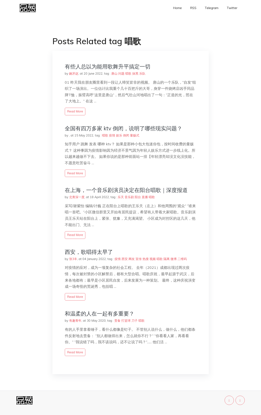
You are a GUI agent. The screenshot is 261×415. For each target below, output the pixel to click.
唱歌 (128, 73)
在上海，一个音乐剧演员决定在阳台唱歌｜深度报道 (126, 190)
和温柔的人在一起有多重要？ (99, 313)
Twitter (232, 8)
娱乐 (119, 135)
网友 (132, 259)
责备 (117, 321)
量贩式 (134, 135)
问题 (121, 73)
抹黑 (135, 73)
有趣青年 (75, 321)
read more (75, 111)
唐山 (114, 73)
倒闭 (126, 135)
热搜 (146, 259)
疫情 (112, 135)
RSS (193, 8)
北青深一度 (77, 197)
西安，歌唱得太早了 (89, 252)
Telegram (211, 8)
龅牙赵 (73, 73)
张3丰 (73, 259)
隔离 (167, 259)
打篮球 (126, 321)
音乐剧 (129, 197)
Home (177, 8)
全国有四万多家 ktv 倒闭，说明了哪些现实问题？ (123, 128)
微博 (174, 259)
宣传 (139, 259)
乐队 (142, 73)
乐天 (121, 197)
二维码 (182, 259)
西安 (125, 259)
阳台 (138, 197)
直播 (145, 197)
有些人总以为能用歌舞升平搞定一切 (107, 66)
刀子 (134, 321)
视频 (153, 259)
